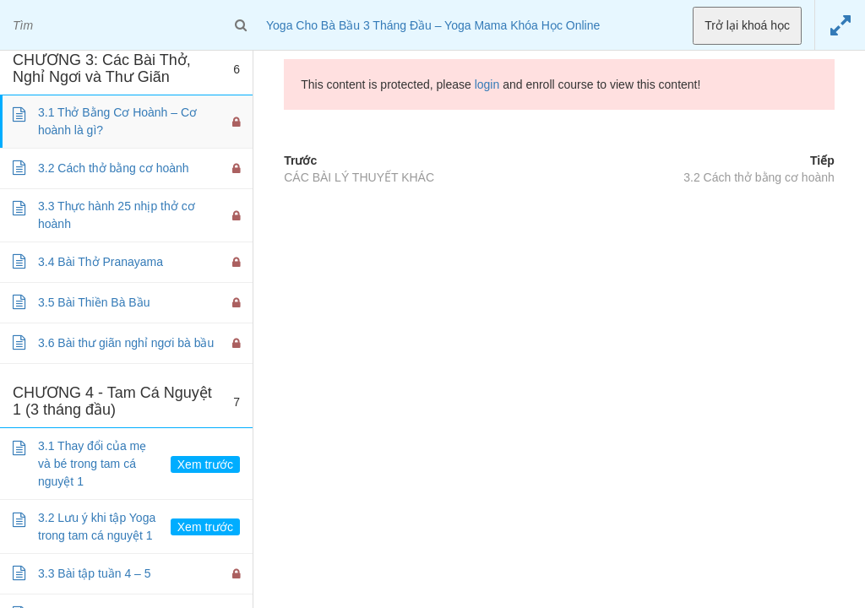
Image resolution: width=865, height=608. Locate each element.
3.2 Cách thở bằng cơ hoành (759, 177)
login (487, 84)
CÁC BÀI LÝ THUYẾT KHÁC (359, 177)
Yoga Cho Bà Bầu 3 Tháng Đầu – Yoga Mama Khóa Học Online (433, 25)
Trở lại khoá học (747, 25)
